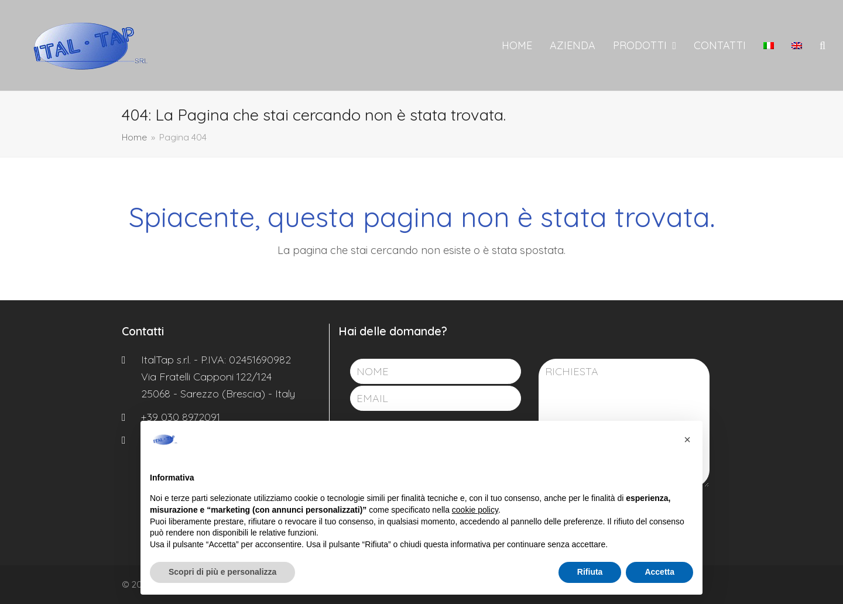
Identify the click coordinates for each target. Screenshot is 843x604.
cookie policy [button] (475, 509)
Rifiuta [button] (590, 571)
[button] (822, 45)
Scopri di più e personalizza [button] (222, 571)
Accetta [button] (659, 571)
